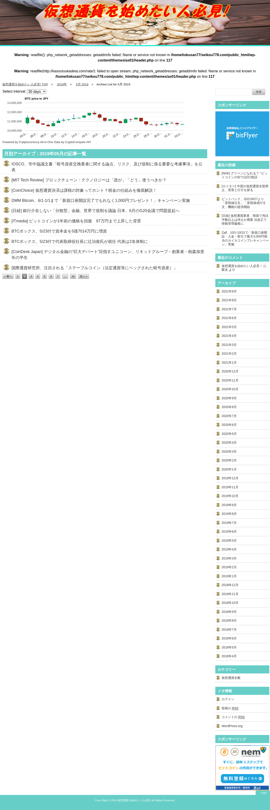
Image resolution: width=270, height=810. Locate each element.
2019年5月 (229, 540)
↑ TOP (263, 793)
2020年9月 (229, 398)
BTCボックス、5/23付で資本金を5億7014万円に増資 (59, 231)
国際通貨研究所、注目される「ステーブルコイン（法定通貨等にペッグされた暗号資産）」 (94, 268)
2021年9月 (229, 291)
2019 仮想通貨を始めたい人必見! (131, 800)
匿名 (225, 270)
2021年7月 (229, 309)
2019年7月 (229, 523)
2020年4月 (229, 442)
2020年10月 (230, 389)
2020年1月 (229, 469)
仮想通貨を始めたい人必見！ (242, 266)
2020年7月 (229, 416)
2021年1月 (229, 362)
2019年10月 (230, 496)
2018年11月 (230, 594)
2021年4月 (229, 336)
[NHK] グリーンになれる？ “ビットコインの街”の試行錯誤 (245, 175)
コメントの (233, 717)
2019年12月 (230, 478)
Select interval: (14, 91)
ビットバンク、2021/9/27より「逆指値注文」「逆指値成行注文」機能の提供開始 (244, 203)
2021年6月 (229, 318)
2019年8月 (229, 514)
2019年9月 (229, 505)
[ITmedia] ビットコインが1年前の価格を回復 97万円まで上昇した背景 (76, 221)
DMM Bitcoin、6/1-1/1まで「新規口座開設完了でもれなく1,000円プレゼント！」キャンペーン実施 (100, 200)
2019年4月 (229, 549)
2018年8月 (229, 620)
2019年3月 (229, 558)
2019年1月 (229, 576)
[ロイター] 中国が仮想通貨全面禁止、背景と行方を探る (245, 188)
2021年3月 (229, 345)
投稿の (230, 708)
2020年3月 (229, 451)
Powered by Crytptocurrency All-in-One (27, 142)
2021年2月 (229, 353)
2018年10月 (230, 603)
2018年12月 (230, 585)
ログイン (228, 699)
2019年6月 (229, 531)
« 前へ (8, 276)
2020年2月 (229, 460)
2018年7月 (229, 629)
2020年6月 (229, 425)
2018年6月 (229, 638)
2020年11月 (230, 380)
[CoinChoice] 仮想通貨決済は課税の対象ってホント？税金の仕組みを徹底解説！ (84, 190)
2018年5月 (229, 647)
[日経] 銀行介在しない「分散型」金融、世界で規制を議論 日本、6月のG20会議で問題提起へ (95, 210)
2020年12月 (230, 371)
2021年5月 (229, 327)
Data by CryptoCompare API (72, 142)
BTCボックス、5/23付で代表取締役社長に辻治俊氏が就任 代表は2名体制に (79, 241)
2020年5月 (229, 434)
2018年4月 (229, 656)
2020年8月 (229, 407)
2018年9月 (229, 612)
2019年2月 (229, 567)
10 (73, 276)
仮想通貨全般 (231, 678)
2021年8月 (229, 300)
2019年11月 (230, 487)
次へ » (84, 276)
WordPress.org (232, 726)
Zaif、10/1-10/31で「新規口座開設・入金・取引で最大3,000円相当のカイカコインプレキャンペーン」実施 (245, 238)
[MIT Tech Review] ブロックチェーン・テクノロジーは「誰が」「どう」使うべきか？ (88, 180)
